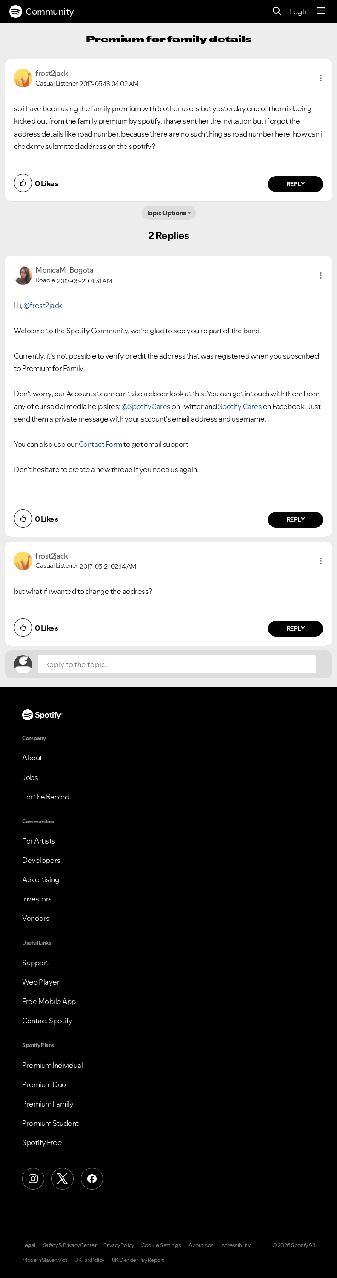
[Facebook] (92, 1179)
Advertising (40, 879)
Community (41, 11)
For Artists (38, 841)
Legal (28, 1245)
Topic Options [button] (166, 212)
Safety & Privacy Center (70, 1245)
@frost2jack (42, 305)
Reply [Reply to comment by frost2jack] (295, 183)
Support (35, 963)
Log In (299, 11)
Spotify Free (42, 1142)
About (32, 758)
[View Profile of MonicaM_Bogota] (64, 270)
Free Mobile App (49, 1001)
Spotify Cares (240, 406)
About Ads (201, 1245)
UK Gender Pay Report (138, 1260)
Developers (41, 860)
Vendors (36, 918)
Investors (37, 899)
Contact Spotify (47, 1021)
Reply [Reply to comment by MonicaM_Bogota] (295, 519)
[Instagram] (33, 1179)
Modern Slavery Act (44, 1260)
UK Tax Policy (89, 1260)
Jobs (30, 777)
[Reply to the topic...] (177, 664)
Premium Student (50, 1123)
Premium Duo (44, 1084)
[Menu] (321, 11)
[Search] (277, 11)
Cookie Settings (161, 1245)
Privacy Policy (118, 1245)
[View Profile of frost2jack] (51, 73)
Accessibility (236, 1245)
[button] (321, 78)
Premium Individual (52, 1065)
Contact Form (100, 444)
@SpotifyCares (146, 406)
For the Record (45, 797)
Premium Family (47, 1104)
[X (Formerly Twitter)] (62, 1179)
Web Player (40, 982)
